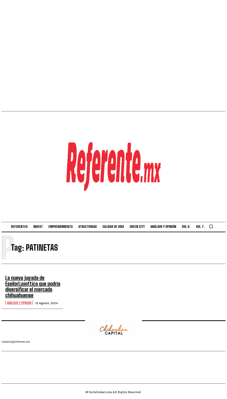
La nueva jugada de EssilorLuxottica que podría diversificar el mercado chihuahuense (29, 285)
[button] (211, 226)
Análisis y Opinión (19, 300)
